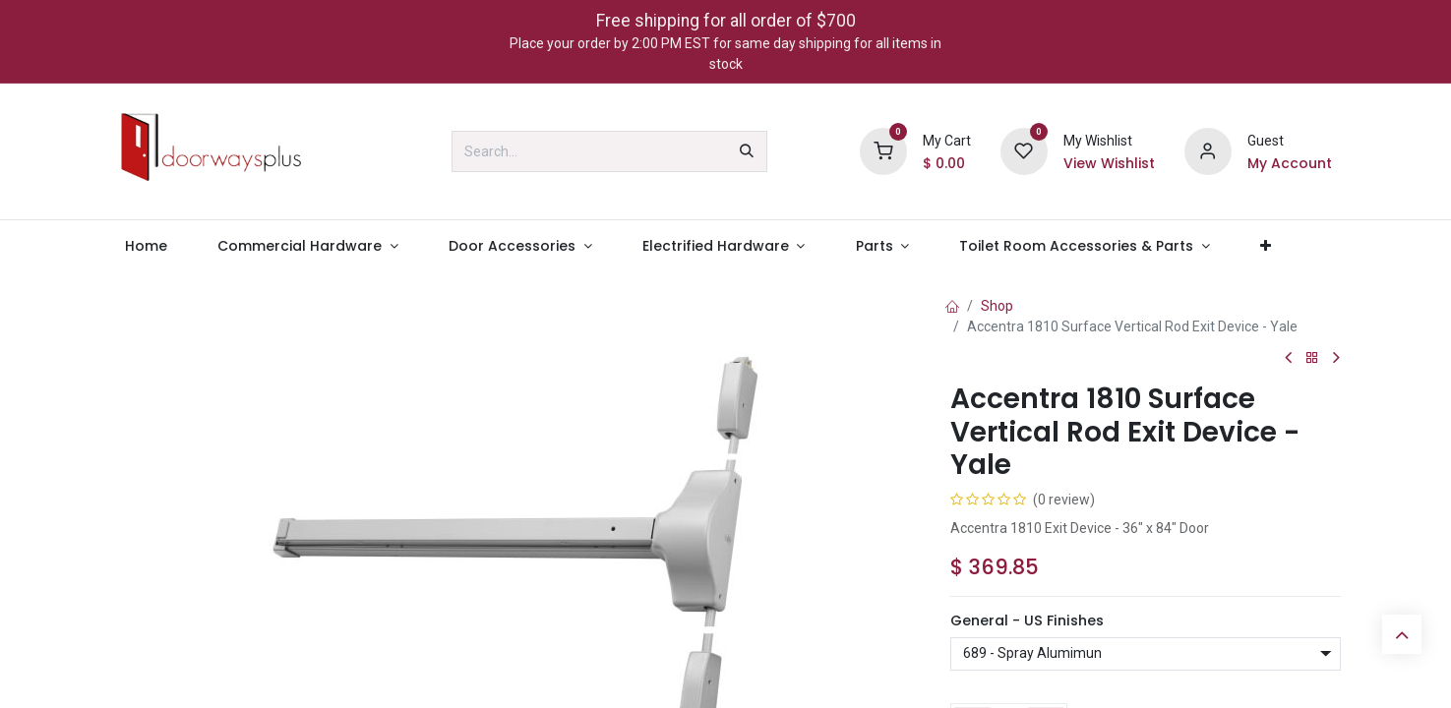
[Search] (746, 151)
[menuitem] (146, 246)
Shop (997, 306)
